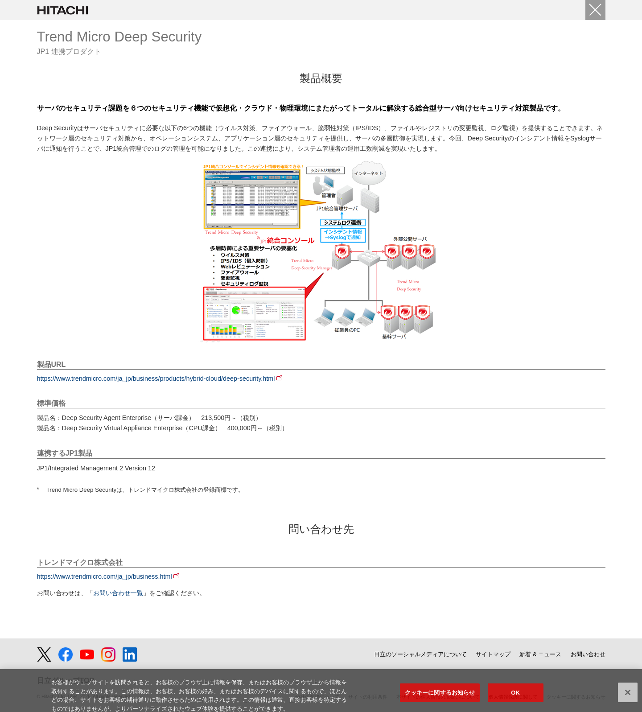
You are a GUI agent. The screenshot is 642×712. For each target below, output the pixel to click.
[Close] (595, 10)
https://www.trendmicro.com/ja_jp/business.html (104, 576)
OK (515, 695)
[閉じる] (628, 696)
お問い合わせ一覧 (118, 593)
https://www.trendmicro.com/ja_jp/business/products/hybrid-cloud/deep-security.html (156, 378)
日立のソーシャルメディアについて (420, 654)
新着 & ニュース (540, 654)
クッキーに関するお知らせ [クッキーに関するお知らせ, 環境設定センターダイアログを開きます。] (440, 695)
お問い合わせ (588, 654)
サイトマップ (493, 654)
